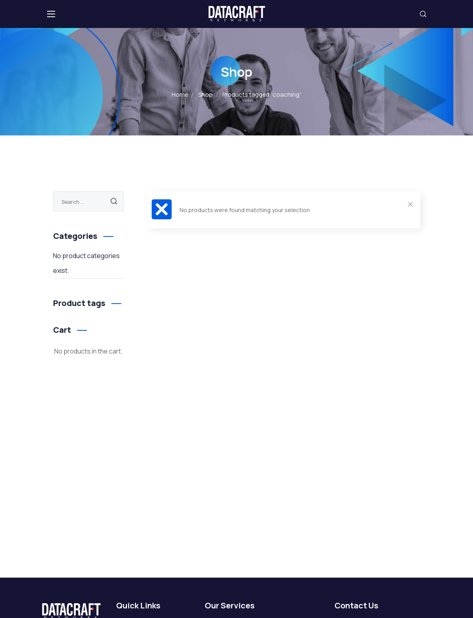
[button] (423, 14)
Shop (205, 94)
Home (180, 94)
